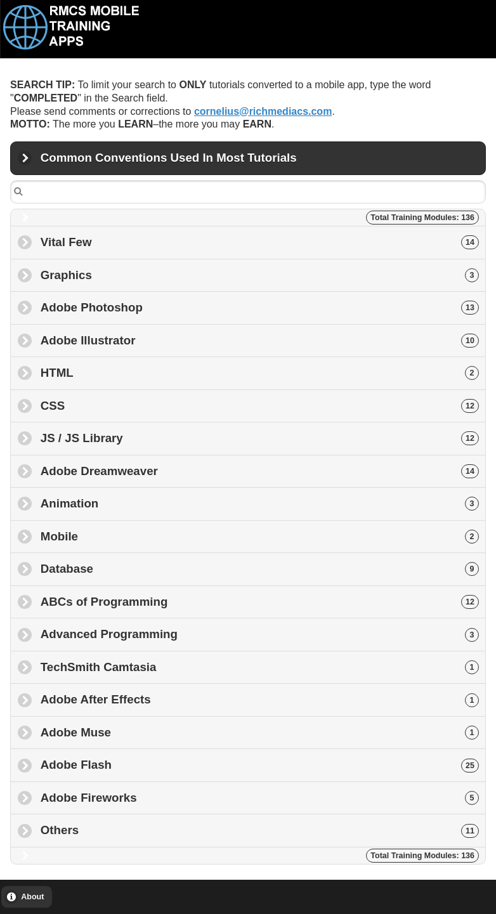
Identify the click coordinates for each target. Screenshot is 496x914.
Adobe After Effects (260, 699)
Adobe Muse (260, 732)
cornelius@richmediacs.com (263, 111)
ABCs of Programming (260, 601)
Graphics (260, 275)
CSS (260, 405)
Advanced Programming (260, 634)
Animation (260, 503)
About (32, 896)
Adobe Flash (260, 764)
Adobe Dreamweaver (260, 471)
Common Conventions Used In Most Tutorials (169, 162)
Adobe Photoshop (260, 307)
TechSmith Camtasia (260, 667)
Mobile (260, 536)
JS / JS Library (260, 438)
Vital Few (260, 242)
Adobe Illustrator (260, 340)
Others (260, 830)
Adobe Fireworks (260, 797)
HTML (260, 372)
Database (260, 568)
